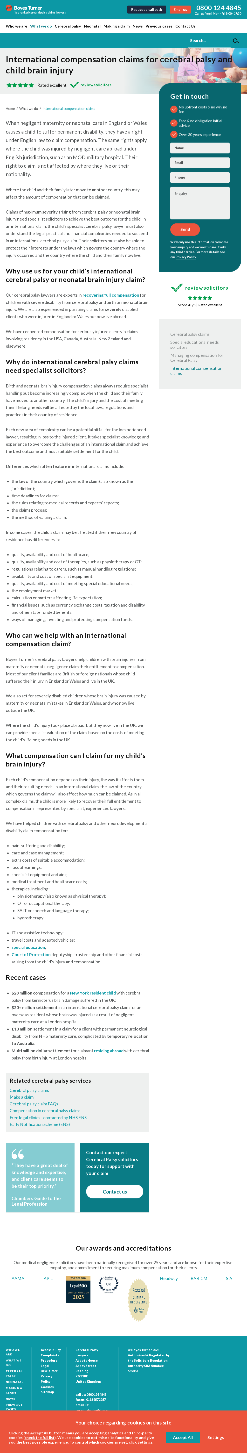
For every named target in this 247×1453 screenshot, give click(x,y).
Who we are (16, 26)
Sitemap (47, 1392)
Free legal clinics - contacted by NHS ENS (48, 1117)
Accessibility (51, 1350)
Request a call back (146, 9)
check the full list (40, 1437)
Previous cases (159, 26)
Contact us (115, 1191)
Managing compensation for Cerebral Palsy (196, 358)
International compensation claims (68, 109)
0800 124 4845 (218, 8)
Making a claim (116, 26)
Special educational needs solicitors (194, 345)
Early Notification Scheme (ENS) (40, 1124)
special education (28, 947)
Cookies (47, 1387)
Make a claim (22, 1097)
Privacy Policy (186, 256)
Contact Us (185, 26)
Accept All (183, 1437)
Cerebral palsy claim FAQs (34, 1103)
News (138, 26)
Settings (215, 1437)
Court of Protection (31, 954)
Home (10, 109)
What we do (41, 26)
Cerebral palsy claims (29, 1090)
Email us (180, 9)
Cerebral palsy (68, 26)
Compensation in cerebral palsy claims (45, 1110)
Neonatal (92, 26)
